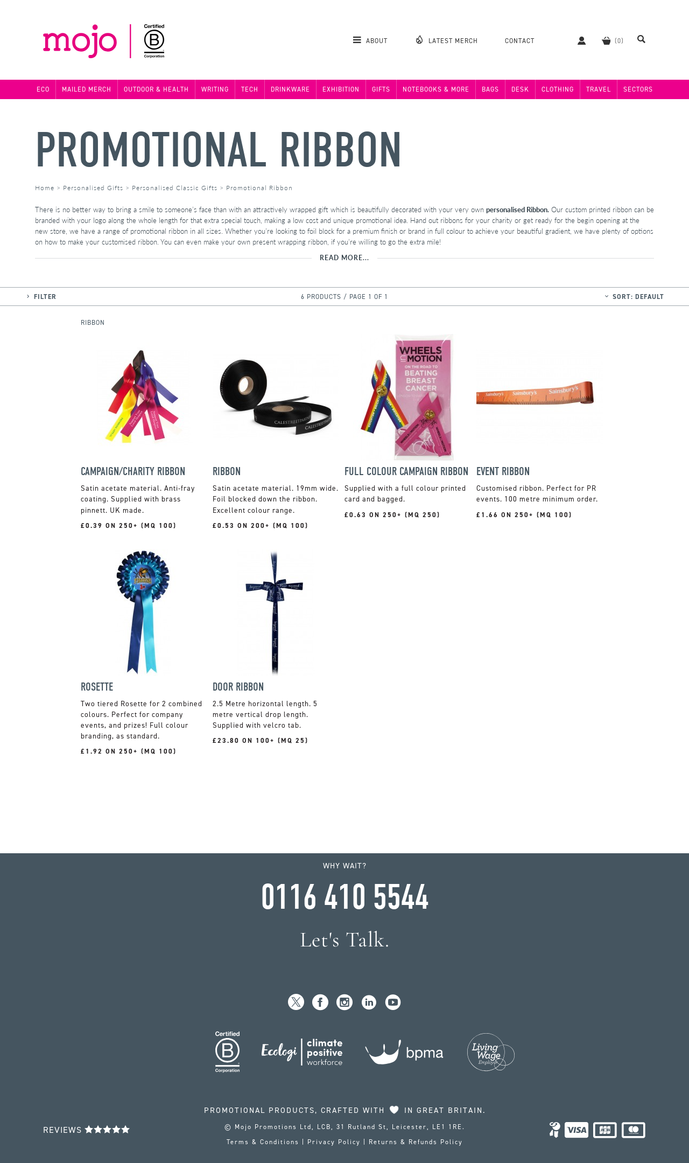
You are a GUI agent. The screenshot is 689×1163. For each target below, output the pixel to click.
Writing (215, 89)
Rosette (97, 687)
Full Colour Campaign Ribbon (406, 471)
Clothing (558, 89)
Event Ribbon (503, 471)
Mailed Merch (86, 89)
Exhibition (341, 89)
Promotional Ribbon (218, 150)
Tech (249, 89)
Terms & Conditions (263, 1142)
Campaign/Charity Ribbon (133, 471)
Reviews (86, 1130)
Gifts (381, 89)
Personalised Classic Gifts (174, 188)
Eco (43, 89)
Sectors (638, 89)
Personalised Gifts (93, 188)
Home (44, 188)
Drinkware (290, 89)
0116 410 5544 (344, 897)
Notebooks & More (436, 89)
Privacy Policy (334, 1142)
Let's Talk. (345, 940)
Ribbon (227, 471)
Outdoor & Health (156, 89)
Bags (490, 89)
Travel (598, 89)
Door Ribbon (238, 687)
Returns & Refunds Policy (416, 1142)
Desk (520, 89)
